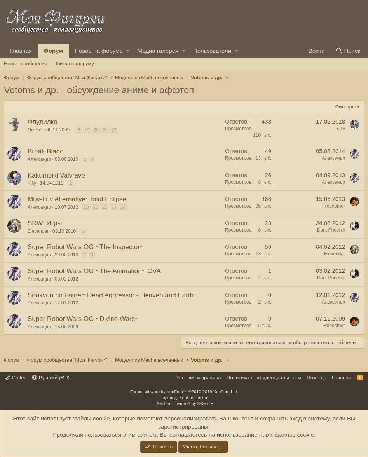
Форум (53, 50)
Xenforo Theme (185, 403)
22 (114, 129)
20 (96, 129)
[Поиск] (347, 51)
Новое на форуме (98, 50)
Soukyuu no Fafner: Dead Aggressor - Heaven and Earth (111, 295)
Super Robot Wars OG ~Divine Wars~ (83, 319)
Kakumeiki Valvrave (56, 175)
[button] (127, 51)
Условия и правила (198, 377)
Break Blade (46, 151)
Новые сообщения (25, 63)
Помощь (316, 377)
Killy (341, 128)
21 (105, 129)
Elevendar (38, 231)
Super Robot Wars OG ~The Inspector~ (86, 247)
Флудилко (43, 122)
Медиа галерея (157, 50)
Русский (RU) (51, 377)
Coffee (16, 377)
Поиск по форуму (74, 63)
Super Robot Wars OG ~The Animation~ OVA (94, 271)
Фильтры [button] (345, 107)
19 (87, 129)
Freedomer (333, 206)
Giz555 (35, 130)
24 (122, 207)
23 (113, 207)
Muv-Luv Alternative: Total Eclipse (77, 199)
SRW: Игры (45, 223)
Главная (21, 50)
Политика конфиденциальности (264, 377)
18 (77, 129)
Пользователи (212, 50)
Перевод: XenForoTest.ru (184, 397)
